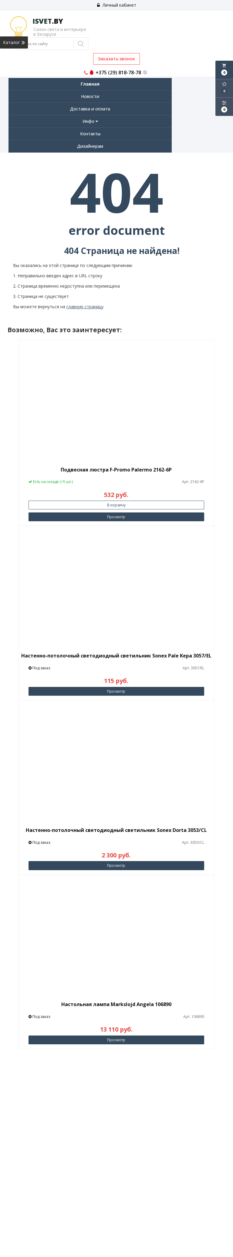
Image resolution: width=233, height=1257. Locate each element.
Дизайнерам (90, 146)
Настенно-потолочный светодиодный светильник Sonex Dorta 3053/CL (116, 830)
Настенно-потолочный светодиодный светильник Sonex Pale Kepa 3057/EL (116, 655)
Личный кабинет (116, 5)
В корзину (116, 505)
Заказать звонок (116, 59)
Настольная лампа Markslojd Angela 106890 (116, 1004)
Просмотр (116, 516)
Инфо (90, 121)
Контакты (90, 134)
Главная (90, 84)
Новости (90, 96)
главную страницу (84, 306)
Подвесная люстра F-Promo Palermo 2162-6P (116, 469)
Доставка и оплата (90, 109)
